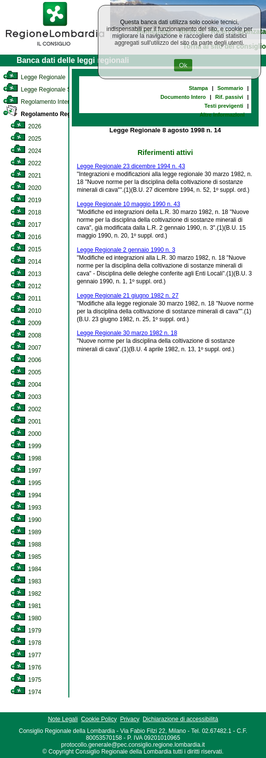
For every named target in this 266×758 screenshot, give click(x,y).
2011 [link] (25, 298)
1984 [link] (25, 569)
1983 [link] (25, 581)
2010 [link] (25, 310)
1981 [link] (25, 606)
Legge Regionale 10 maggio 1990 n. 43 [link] (128, 204)
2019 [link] (25, 200)
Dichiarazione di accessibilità (180, 719)
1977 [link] (25, 655)
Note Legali (63, 719)
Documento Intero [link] (183, 97)
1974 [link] (25, 692)
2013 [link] (25, 274)
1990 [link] (25, 519)
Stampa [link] (198, 88)
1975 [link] (25, 679)
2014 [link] (25, 261)
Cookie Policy (99, 719)
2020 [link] (25, 187)
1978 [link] (25, 642)
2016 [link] (25, 237)
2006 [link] (25, 360)
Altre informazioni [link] (222, 115)
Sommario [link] (230, 88)
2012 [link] (25, 286)
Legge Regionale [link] (34, 77)
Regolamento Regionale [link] (45, 114)
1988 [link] (25, 544)
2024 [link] (25, 151)
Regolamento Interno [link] (39, 101)
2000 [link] (25, 433)
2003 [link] (25, 397)
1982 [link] (25, 593)
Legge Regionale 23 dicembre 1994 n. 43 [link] (131, 166)
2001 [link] (25, 421)
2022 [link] (25, 163)
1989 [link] (25, 532)
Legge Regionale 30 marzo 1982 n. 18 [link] (127, 333)
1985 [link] (25, 556)
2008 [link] (25, 335)
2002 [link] (25, 409)
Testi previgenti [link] (224, 106)
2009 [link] (25, 323)
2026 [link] (25, 126)
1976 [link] (25, 667)
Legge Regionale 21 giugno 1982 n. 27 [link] (127, 295)
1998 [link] (25, 458)
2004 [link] (25, 384)
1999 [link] (25, 446)
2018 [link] (25, 212)
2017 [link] (25, 224)
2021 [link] (25, 175)
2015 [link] (25, 249)
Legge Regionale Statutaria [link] (47, 89)
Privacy (129, 719)
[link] (55, 47)
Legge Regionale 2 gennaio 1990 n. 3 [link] (126, 249)
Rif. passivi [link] (229, 97)
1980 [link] (25, 618)
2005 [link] (25, 372)
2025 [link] (25, 138)
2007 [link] (25, 347)
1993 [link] (25, 507)
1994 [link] (25, 495)
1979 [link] (25, 630)
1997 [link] (25, 470)
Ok (183, 65)
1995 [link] (25, 483)
